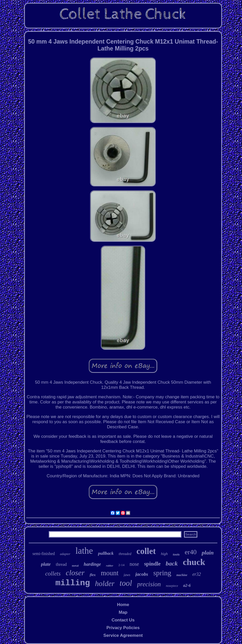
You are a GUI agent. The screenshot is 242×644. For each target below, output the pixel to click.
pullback (105, 553)
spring (162, 573)
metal (75, 565)
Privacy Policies (123, 627)
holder (104, 583)
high (164, 554)
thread (61, 564)
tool (126, 583)
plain (208, 552)
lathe (84, 551)
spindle (152, 564)
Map (123, 612)
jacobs (141, 574)
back (172, 563)
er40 (191, 552)
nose (134, 564)
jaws (127, 575)
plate (46, 564)
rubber (109, 565)
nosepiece (172, 586)
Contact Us (123, 620)
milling (72, 583)
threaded (125, 554)
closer (75, 572)
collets (53, 573)
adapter (65, 554)
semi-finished (43, 553)
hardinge (92, 564)
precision (149, 584)
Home (123, 604)
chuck (194, 562)
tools (176, 554)
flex (93, 575)
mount (110, 573)
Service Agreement (123, 635)
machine (181, 575)
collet (146, 551)
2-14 (121, 565)
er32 (196, 574)
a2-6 (187, 585)
